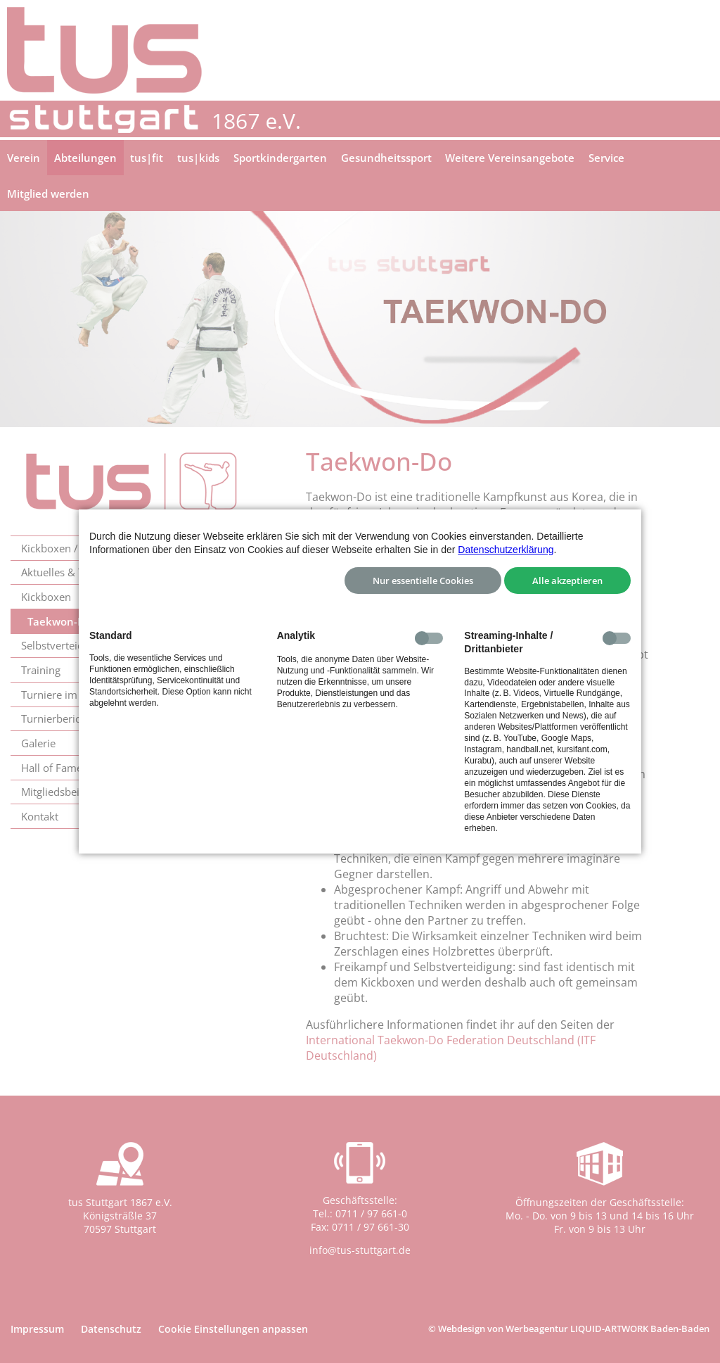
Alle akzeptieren (567, 580)
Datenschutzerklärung (505, 549)
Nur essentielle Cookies (423, 580)
